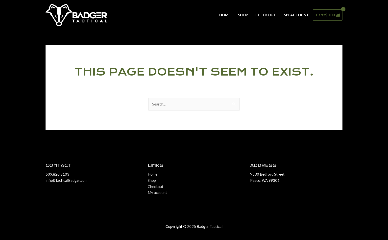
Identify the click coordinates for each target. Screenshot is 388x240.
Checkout (265, 15)
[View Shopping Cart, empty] (327, 15)
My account (296, 15)
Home (225, 15)
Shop (243, 15)
